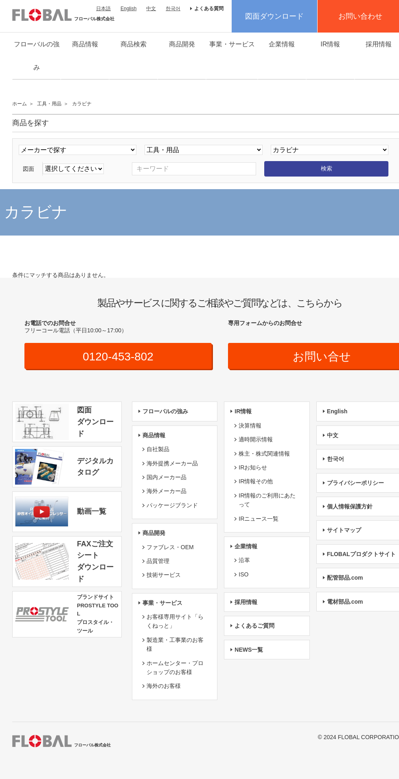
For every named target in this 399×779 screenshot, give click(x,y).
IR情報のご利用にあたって (267, 500)
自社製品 (158, 449)
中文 (151, 8)
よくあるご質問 (254, 626)
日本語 (103, 8)
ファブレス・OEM (170, 547)
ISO (243, 574)
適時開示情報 (256, 439)
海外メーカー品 (166, 491)
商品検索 (134, 44)
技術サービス (164, 575)
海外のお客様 (164, 686)
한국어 (173, 8)
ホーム (19, 104)
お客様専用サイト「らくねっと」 (175, 621)
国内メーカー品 (166, 477)
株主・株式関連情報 (264, 453)
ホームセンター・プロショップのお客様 (175, 667)
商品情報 (85, 44)
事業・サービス (232, 44)
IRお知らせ (253, 467)
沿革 (244, 560)
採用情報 (246, 602)
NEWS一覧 (249, 649)
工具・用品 (49, 104)
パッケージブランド (172, 505)
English (128, 8)
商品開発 (182, 44)
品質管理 (158, 561)
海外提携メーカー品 (172, 463)
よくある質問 (209, 8)
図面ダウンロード (274, 16)
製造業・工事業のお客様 (175, 644)
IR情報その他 (256, 481)
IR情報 (330, 44)
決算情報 (250, 425)
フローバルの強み (36, 56)
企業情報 (282, 44)
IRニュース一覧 (258, 518)
